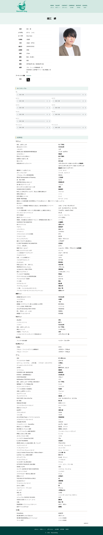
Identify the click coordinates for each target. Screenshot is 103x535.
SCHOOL (85, 6)
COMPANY (72, 6)
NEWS (52, 6)
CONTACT (64, 6)
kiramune (28, 75)
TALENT (57, 6)
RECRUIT (78, 6)
